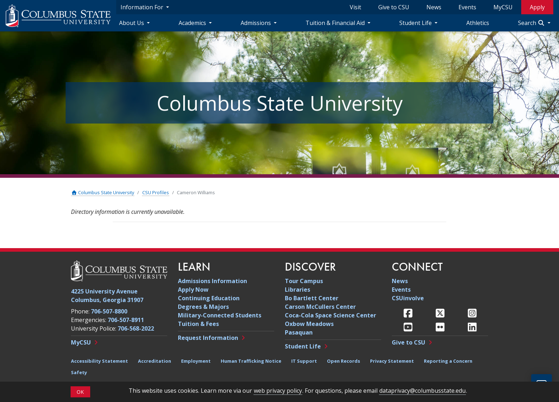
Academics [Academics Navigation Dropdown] (193, 23)
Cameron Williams (196, 192)
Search (532, 23)
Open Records (343, 361)
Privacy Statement (392, 361)
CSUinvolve (408, 298)
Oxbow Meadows (309, 324)
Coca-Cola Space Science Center (330, 315)
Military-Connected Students (219, 315)
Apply (537, 7)
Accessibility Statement (99, 361)
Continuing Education (209, 298)
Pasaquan (299, 332)
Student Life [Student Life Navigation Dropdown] (416, 23)
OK (80, 391)
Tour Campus (304, 281)
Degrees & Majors (203, 307)
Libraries (297, 289)
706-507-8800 (109, 311)
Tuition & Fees (198, 324)
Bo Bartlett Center (311, 298)
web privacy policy (278, 391)
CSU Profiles (155, 192)
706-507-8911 (126, 320)
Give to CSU (393, 7)
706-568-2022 (136, 328)
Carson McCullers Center (320, 307)
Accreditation (154, 361)
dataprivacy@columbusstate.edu (422, 391)
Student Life (303, 346)
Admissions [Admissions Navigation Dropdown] (256, 23)
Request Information (208, 338)
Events (467, 7)
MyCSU (503, 7)
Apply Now (193, 289)
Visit (355, 7)
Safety (79, 372)
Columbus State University (102, 192)
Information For (142, 7)
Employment (196, 361)
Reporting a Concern (448, 361)
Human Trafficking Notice (251, 361)
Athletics (477, 23)
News (433, 7)
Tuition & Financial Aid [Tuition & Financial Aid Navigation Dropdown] (336, 23)
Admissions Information (212, 281)
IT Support (304, 361)
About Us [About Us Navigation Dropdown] (132, 23)
